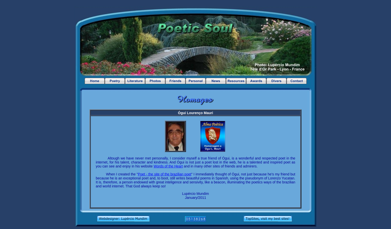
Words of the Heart (168, 166)
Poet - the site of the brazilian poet (164, 174)
